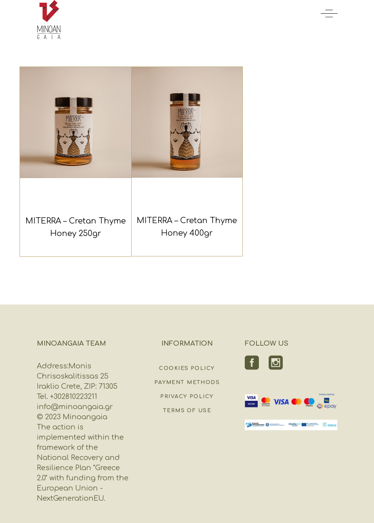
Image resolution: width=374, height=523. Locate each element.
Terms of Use (187, 410)
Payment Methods (187, 382)
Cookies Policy (187, 368)
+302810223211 (72, 396)
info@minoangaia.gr (75, 407)
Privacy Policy (186, 396)
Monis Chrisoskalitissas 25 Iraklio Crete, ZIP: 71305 (77, 376)
